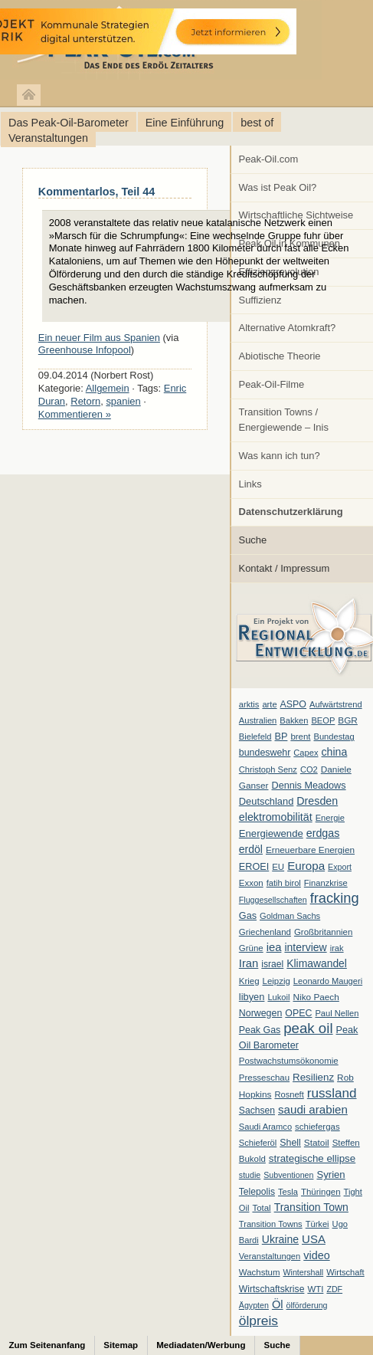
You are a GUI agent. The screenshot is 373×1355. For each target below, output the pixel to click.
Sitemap (120, 1345)
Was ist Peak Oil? (278, 187)
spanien (123, 401)
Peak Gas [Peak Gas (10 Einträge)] (259, 1030)
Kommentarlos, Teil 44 (96, 191)
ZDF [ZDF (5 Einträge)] (334, 1289)
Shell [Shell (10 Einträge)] (290, 1142)
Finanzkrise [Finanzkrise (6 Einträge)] (326, 882)
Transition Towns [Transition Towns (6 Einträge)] (271, 1224)
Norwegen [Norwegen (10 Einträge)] (260, 1013)
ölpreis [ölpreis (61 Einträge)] (258, 1320)
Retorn (85, 401)
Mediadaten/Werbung (200, 1345)
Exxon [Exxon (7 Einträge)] (251, 882)
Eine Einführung (185, 122)
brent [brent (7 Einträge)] (300, 736)
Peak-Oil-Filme (272, 384)
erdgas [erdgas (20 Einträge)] (323, 833)
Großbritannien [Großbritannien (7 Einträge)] (323, 932)
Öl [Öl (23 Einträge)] (277, 1304)
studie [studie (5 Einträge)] (249, 1174)
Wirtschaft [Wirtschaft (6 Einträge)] (345, 1272)
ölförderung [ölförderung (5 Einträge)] (307, 1305)
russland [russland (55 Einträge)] (332, 1093)
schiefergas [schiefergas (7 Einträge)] (317, 1126)
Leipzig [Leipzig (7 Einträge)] (276, 981)
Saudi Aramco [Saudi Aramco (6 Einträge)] (265, 1126)
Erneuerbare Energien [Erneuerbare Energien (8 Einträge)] (310, 850)
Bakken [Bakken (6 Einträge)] (294, 720)
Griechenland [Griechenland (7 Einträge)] (265, 932)
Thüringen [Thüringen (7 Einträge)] (321, 1191)
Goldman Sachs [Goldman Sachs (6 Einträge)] (290, 915)
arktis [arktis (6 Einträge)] (249, 704)
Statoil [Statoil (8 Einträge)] (316, 1142)
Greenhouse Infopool (84, 350)
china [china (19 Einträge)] (335, 752)
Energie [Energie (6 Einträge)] (330, 817)
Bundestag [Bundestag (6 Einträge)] (334, 736)
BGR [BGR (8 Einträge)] (348, 720)
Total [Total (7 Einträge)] (261, 1207)
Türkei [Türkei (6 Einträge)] (317, 1224)
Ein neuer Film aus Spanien (99, 337)
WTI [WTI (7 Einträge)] (315, 1289)
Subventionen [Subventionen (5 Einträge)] (288, 1174)
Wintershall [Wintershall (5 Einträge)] (303, 1272)
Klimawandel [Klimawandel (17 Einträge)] (316, 963)
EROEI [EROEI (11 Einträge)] (254, 866)
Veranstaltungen (48, 138)
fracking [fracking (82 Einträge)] (334, 898)
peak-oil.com (161, 40)
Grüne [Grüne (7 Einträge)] (251, 948)
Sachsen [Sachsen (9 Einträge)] (257, 1110)
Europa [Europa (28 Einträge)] (306, 865)
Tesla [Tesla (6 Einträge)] (288, 1191)
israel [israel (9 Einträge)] (272, 964)
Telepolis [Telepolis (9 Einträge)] (257, 1191)
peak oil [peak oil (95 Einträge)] (307, 1028)
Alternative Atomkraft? (287, 327)
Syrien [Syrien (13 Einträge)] (330, 1174)
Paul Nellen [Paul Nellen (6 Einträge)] (336, 1013)
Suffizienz (260, 300)
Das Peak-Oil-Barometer (68, 122)
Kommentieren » (74, 414)
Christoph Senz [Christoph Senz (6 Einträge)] (268, 769)
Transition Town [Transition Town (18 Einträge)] (311, 1207)
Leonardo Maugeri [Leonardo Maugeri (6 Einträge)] (327, 981)
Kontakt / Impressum (284, 568)
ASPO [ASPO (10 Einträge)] (293, 704)
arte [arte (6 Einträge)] (269, 704)
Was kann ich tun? (279, 455)
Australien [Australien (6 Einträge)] (257, 720)
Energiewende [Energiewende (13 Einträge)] (271, 833)
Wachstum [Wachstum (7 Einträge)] (259, 1272)
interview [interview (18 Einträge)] (305, 947)
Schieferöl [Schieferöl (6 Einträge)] (257, 1142)
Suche (253, 540)
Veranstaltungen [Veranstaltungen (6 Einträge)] (269, 1256)
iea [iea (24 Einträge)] (274, 947)
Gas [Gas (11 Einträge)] (248, 915)
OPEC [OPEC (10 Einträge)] (298, 1013)
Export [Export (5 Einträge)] (340, 866)
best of (256, 122)
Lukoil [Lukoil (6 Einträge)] (278, 997)
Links (250, 484)
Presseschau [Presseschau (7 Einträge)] (264, 1077)
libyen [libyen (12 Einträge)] (252, 996)
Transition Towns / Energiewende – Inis (284, 419)
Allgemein (107, 388)
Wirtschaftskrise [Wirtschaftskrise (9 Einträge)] (272, 1289)
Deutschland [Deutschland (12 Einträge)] (266, 801)
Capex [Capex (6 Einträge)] (305, 752)
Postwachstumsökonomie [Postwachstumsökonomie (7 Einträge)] (289, 1060)
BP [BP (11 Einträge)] (281, 736)
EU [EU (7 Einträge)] (278, 866)
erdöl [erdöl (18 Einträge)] (251, 849)
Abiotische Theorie (280, 356)
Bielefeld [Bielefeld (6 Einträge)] (255, 736)
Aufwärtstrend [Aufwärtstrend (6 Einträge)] (335, 704)
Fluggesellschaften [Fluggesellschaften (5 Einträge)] (273, 899)
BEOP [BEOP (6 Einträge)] (323, 720)
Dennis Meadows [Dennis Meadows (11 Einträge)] (309, 785)
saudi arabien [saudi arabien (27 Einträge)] (313, 1109)
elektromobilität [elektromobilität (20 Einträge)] (275, 817)
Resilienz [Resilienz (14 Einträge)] (313, 1077)
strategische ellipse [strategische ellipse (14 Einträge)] (312, 1158)
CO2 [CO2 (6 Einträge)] (309, 769)
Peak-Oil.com (269, 159)
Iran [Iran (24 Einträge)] (249, 963)
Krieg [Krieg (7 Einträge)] (249, 981)
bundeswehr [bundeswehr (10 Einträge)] (265, 752)
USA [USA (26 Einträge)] (314, 1238)
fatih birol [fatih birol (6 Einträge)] (284, 882)
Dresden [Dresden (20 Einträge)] (317, 801)
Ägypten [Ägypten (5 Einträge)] (254, 1305)
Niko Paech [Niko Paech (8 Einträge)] (316, 997)
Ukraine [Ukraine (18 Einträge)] (280, 1239)
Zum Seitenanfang (47, 1345)
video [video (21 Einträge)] (316, 1255)
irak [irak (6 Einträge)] (337, 948)
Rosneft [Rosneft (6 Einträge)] (288, 1094)
